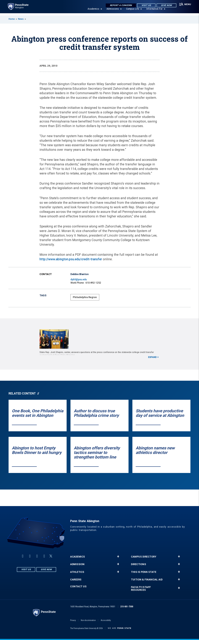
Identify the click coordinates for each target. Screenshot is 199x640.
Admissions (112, 11)
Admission (77, 564)
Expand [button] (152, 357)
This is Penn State (143, 572)
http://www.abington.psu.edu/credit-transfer (71, 259)
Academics (93, 11)
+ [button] (118, 556)
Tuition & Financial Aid (147, 579)
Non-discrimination (88, 620)
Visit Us (145, 5)
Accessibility (106, 620)
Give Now (165, 5)
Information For (154, 11)
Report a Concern (120, 5)
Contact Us (78, 586)
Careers (76, 579)
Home (12, 19)
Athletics (77, 572)
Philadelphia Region (85, 297)
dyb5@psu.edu (78, 279)
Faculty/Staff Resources (141, 588)
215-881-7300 (126, 606)
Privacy (73, 620)
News (21, 19)
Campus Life (132, 11)
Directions (138, 564)
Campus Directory (143, 556)
